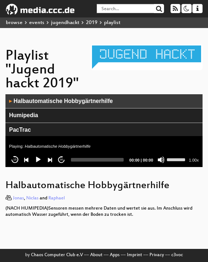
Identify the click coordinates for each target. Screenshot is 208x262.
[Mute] (161, 159)
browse (14, 23)
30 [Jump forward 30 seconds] (61, 159)
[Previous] (26, 159)
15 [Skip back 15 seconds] (15, 159)
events (36, 23)
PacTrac (20, 130)
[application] (104, 130)
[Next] (49, 159)
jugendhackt (65, 23)
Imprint (134, 255)
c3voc (177, 255)
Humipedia (23, 115)
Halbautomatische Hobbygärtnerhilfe (61, 101)
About (96, 255)
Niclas (32, 198)
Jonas (18, 198)
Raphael (56, 198)
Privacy (156, 255)
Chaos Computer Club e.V (57, 255)
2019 (91, 23)
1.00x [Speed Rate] (194, 160)
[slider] (97, 160)
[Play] (38, 159)
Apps (115, 255)
